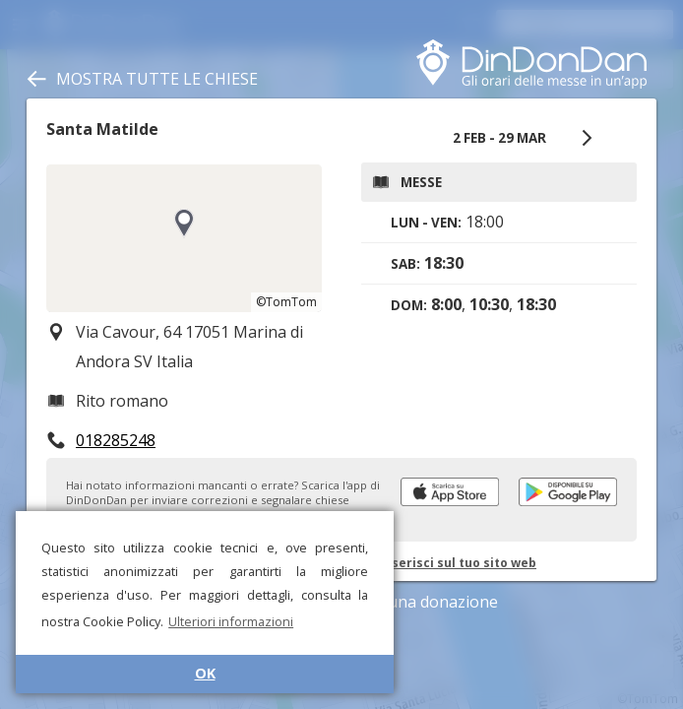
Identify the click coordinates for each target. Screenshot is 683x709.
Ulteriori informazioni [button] (230, 621)
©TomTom (286, 301)
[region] (184, 238)
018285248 (115, 440)
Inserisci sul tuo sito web (458, 562)
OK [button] (205, 673)
